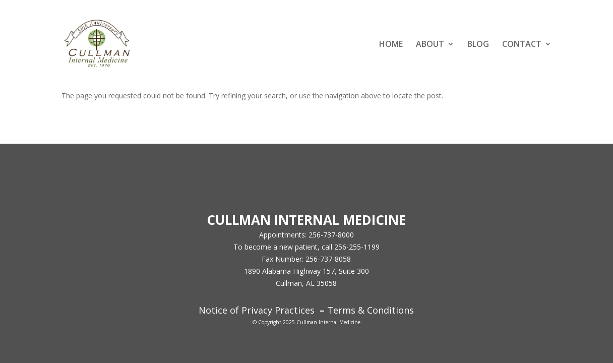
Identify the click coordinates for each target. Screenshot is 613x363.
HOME (391, 44)
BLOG (478, 44)
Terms (341, 310)
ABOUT (430, 44)
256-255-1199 (357, 247)
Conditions (389, 310)
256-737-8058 (328, 259)
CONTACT (521, 44)
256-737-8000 (331, 234)
